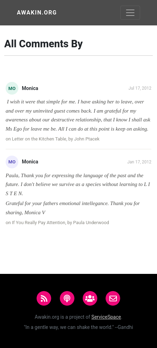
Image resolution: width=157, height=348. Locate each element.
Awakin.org (37, 12)
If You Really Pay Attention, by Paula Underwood (60, 222)
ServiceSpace (106, 317)
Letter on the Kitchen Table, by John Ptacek (56, 139)
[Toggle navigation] (130, 13)
